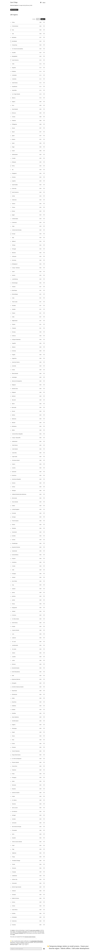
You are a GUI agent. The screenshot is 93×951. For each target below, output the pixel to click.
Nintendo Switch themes (30, 936)
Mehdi (13, 930)
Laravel (21, 942)
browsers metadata (19, 933)
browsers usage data (22, 931)
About (44, 2)
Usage (43, 19)
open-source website (34, 930)
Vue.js (14, 931)
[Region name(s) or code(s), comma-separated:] (26, 948)
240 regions (14, 15)
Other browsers (14, 9)
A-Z (38, 19)
